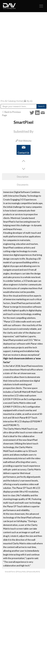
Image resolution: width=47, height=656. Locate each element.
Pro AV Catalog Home (12, 101)
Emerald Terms (10, 572)
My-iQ (28, 101)
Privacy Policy (21, 572)
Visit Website (23, 140)
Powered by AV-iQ (34, 572)
